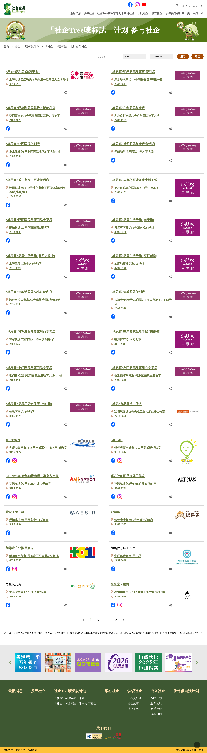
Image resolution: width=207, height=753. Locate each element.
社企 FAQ (133, 708)
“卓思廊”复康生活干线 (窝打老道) (134, 256)
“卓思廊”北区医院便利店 (23, 144)
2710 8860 (120, 416)
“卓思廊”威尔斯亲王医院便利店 (27, 180)
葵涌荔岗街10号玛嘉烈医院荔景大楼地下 (34, 115)
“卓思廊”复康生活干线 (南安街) (132, 219)
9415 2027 (15, 452)
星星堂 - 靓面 (120, 584)
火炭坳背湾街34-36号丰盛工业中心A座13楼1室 (38, 447)
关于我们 (192, 13)
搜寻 (177, 5)
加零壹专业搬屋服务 (20, 548)
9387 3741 (15, 596)
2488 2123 (120, 192)
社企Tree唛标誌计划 (109, 13)
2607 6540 (120, 308)
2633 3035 (15, 231)
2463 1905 (15, 379)
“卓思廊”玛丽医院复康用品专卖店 (29, 219)
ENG (195, 6)
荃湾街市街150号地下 (127, 339)
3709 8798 (120, 268)
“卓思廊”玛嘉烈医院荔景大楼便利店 (30, 108)
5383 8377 (120, 524)
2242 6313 (120, 84)
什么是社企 (134, 698)
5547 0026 (120, 596)
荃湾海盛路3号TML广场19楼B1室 (30, 483)
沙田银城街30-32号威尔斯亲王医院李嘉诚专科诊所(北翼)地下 (38, 190)
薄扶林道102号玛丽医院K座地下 (29, 227)
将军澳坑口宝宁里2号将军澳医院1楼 (31, 339)
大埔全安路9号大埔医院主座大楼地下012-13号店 (143, 301)
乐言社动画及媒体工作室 (128, 476)
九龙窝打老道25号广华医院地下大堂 (136, 115)
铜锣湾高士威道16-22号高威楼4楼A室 (137, 447)
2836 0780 (15, 304)
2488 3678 (15, 120)
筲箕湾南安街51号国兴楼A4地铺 (134, 227)
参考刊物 (156, 714)
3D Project (13, 440)
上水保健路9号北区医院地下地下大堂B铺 (34, 151)
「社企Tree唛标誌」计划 (69, 698)
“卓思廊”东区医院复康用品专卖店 (134, 367)
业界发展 (156, 703)
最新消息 (75, 13)
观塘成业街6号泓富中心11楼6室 (28, 519)
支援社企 (156, 708)
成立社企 (156, 13)
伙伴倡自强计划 (175, 13)
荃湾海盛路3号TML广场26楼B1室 (135, 483)
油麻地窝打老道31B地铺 (129, 263)
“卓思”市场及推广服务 (126, 403)
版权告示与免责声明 (14, 750)
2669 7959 (15, 156)
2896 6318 (120, 379)
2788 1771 (120, 120)
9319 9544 (120, 452)
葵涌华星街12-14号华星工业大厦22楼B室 (139, 592)
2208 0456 (15, 343)
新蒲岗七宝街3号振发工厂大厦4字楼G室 (34, 555)
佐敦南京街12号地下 (21, 411)
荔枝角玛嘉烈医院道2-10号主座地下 (136, 187)
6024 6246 (15, 560)
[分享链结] (202, 13)
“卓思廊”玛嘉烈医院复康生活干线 (134, 180)
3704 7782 (15, 488)
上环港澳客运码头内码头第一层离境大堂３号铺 (38, 79)
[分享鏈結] (65, 92)
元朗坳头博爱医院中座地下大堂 (134, 151)
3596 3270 (120, 231)
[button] (10, 662)
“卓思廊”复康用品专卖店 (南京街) (29, 403)
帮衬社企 (129, 13)
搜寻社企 (89, 13)
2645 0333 (15, 196)
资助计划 (156, 698)
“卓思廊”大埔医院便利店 (128, 292)
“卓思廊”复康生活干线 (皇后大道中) (30, 256)
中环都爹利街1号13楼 (127, 555)
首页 (6, 46)
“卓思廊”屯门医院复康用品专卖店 (29, 367)
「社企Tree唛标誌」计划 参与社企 (75, 703)
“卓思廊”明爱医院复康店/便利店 (133, 71)
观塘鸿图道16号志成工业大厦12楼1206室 (139, 411)
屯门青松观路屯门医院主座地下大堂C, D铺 (36, 375)
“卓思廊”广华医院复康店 (128, 108)
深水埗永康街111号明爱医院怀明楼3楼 (138, 79)
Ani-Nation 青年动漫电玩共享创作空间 (32, 476)
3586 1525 (15, 416)
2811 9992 (15, 268)
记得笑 (115, 512)
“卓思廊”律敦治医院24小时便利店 (29, 292)
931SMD (117, 440)
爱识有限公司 (15, 512)
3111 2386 (120, 343)
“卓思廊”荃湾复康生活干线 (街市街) (135, 331)
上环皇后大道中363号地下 (25, 263)
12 (115, 620)
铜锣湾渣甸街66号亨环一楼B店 (133, 519)
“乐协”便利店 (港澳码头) (23, 71)
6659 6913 (15, 84)
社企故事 (133, 703)
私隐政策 (32, 750)
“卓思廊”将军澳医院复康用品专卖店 (30, 331)
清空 (197, 56)
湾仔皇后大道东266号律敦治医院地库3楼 (34, 299)
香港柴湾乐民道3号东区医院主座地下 (137, 375)
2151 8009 (120, 560)
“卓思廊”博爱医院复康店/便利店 (133, 144)
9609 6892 (15, 524)
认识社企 (142, 13)
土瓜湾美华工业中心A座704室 (27, 592)
